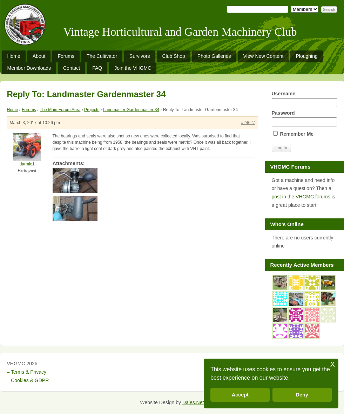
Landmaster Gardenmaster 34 (131, 109)
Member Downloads (29, 68)
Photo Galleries (214, 56)
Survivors (139, 56)
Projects (91, 109)
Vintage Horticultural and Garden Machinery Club (180, 32)
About (39, 56)
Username (304, 99)
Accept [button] (240, 395)
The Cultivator (102, 56)
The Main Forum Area (60, 109)
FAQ (97, 68)
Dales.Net (193, 402)
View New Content (263, 56)
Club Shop (173, 56)
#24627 (248, 122)
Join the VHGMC (132, 68)
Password (304, 118)
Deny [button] (302, 395)
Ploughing (306, 56)
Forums (66, 56)
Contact (71, 68)
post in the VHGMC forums (301, 196)
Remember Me (293, 134)
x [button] (332, 363)
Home (13, 56)
